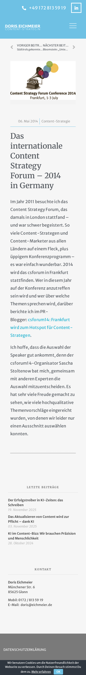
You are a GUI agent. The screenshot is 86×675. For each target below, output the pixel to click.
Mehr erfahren (41, 671)
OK (58, 671)
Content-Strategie (56, 121)
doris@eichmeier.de (36, 605)
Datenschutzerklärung (24, 650)
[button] (72, 27)
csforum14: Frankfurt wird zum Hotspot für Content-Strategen (41, 327)
